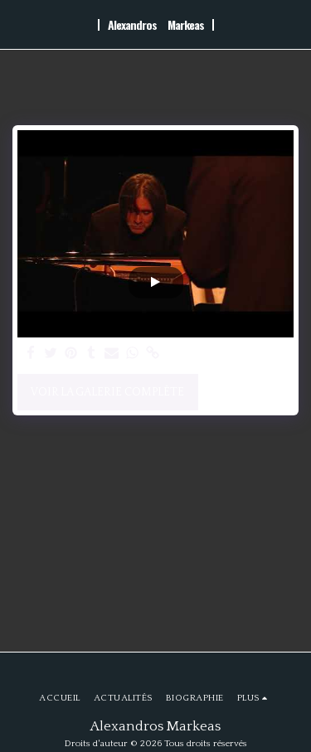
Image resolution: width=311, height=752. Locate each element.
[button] (18, 24)
